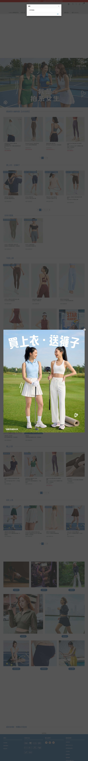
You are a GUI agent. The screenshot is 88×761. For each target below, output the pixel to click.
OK (57, 14)
